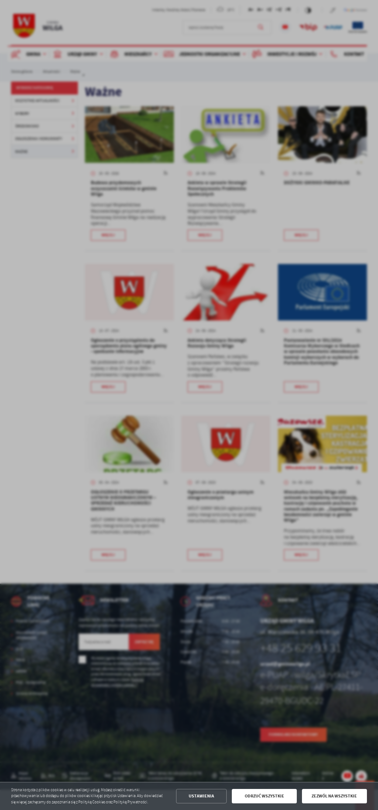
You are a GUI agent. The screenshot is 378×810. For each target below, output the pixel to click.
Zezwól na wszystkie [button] (334, 796)
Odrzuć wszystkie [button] (264, 796)
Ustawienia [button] (201, 796)
